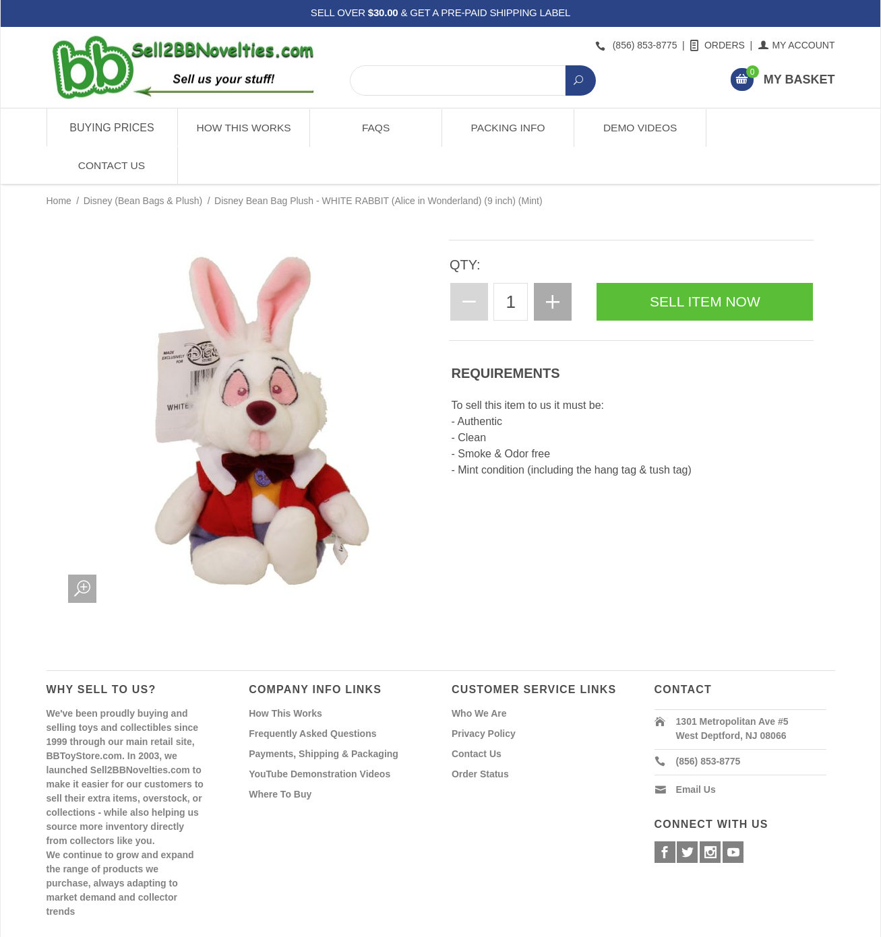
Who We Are (479, 675)
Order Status (480, 735)
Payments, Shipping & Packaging (323, 715)
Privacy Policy (484, 695)
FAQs (374, 127)
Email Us (696, 751)
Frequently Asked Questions (312, 695)
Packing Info (506, 127)
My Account (797, 45)
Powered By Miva (258, 925)
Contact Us (768, 127)
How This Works (243, 127)
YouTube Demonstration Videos (319, 735)
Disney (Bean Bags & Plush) (143, 163)
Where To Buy (280, 755)
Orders (718, 45)
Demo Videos (637, 127)
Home (59, 163)
